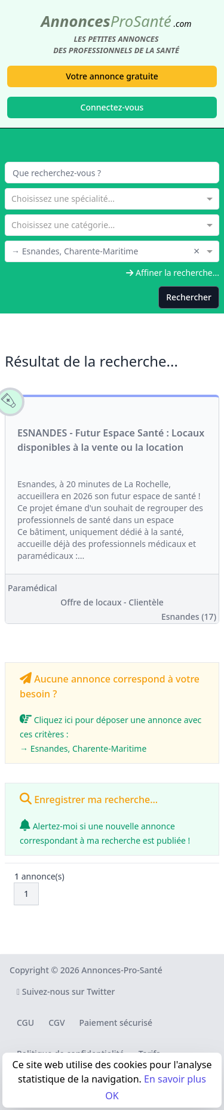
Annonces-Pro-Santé (121, 970)
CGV (56, 1022)
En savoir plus (175, 1079)
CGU (25, 1022)
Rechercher (188, 297)
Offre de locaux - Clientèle (111, 602)
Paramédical (32, 588)
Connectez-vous (112, 107)
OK (111, 1095)
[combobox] (112, 198)
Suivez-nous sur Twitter (66, 991)
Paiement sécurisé (115, 1022)
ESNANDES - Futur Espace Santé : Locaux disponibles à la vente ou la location (110, 440)
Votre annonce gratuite (112, 76)
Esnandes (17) (188, 616)
